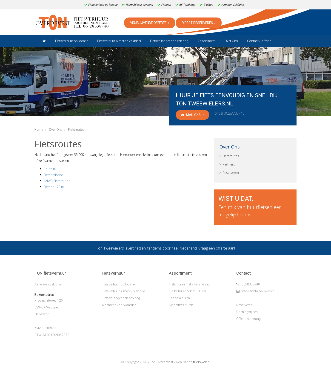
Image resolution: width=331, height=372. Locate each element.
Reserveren (229, 172)
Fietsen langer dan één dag (121, 298)
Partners (227, 164)
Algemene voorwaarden (119, 305)
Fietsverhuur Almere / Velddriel (124, 291)
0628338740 (234, 113)
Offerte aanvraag (248, 319)
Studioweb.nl (200, 362)
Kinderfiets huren (181, 305)
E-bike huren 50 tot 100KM (187, 291)
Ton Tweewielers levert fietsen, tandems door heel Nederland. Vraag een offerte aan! (165, 248)
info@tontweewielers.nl (255, 291)
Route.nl (50, 169)
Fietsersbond (53, 175)
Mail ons (192, 115)
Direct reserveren (199, 23)
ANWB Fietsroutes (57, 181)
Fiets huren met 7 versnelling (189, 284)
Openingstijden (247, 312)
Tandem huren (179, 298)
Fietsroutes (229, 156)
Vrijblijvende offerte (149, 23)
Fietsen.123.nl (54, 187)
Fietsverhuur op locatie (118, 284)
